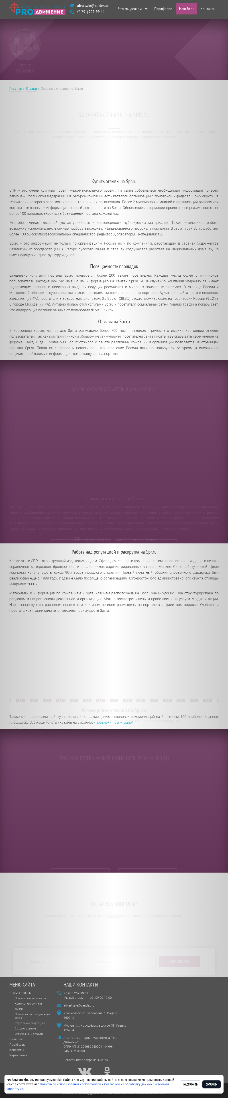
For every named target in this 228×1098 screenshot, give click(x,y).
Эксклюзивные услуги (29, 1033)
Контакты (208, 9)
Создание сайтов (25, 1028)
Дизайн (19, 1009)
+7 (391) (91, 12)
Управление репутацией (30, 1023)
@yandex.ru (92, 6)
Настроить (190, 1084)
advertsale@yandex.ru (78, 1005)
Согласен (211, 1084)
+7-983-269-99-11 (75, 993)
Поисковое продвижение (30, 998)
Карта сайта (18, 1055)
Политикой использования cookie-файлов (70, 1084)
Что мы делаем (130, 9)
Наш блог (186, 9)
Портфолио (163, 9)
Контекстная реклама (28, 1003)
